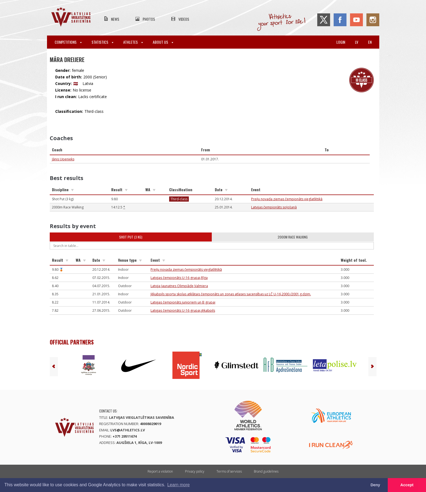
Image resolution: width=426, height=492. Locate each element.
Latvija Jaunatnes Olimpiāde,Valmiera (179, 286)
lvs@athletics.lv (127, 430)
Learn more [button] (178, 484)
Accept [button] (406, 485)
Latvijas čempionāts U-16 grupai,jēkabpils (183, 310)
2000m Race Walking (293, 237)
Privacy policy (194, 471)
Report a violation (160, 471)
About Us (163, 42)
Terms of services (229, 471)
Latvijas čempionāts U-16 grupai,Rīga (179, 277)
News (115, 19)
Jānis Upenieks (63, 159)
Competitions (68, 42)
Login (340, 42)
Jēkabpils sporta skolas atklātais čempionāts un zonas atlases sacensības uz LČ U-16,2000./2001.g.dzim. (231, 294)
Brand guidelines (266, 471)
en (370, 42)
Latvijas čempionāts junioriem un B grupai (183, 302)
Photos (149, 19)
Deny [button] (375, 485)
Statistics (102, 42)
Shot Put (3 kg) (130, 237)
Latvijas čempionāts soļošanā (274, 207)
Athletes (133, 42)
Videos (183, 19)
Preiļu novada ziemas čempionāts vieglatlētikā (286, 199)
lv (356, 42)
